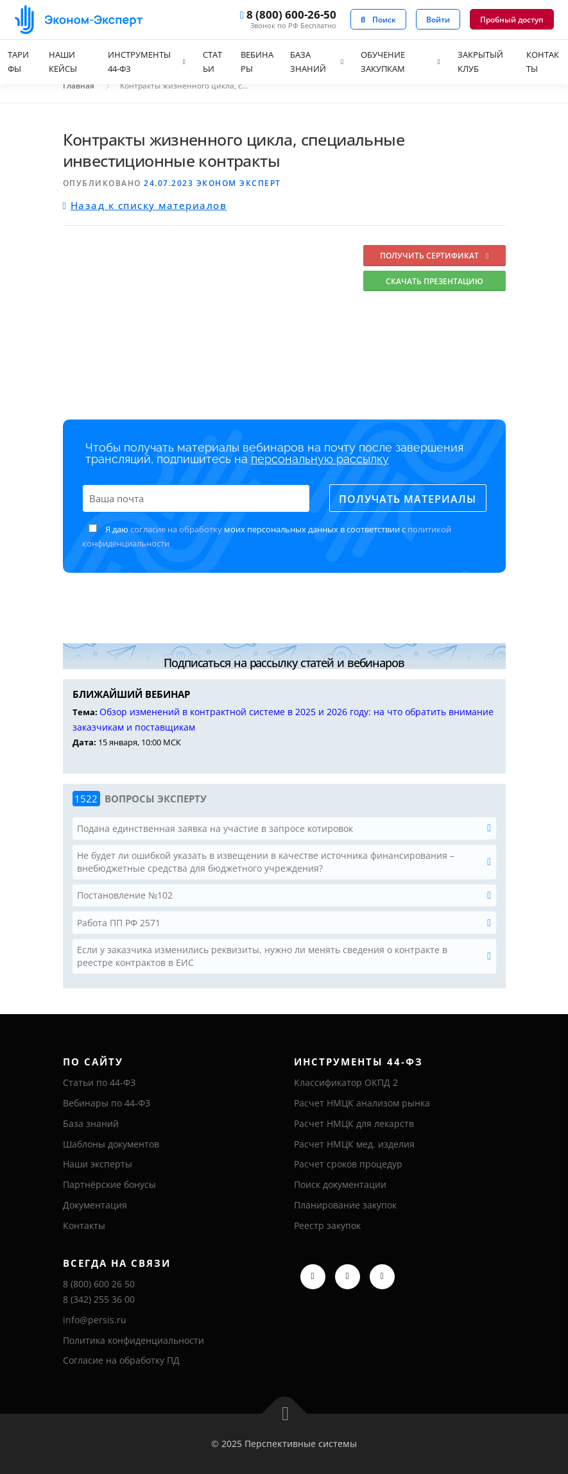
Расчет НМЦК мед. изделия (354, 1144)
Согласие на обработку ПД (121, 1360)
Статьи (212, 61)
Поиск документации (340, 1184)
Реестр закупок (327, 1225)
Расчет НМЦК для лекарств (354, 1123)
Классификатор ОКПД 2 (346, 1082)
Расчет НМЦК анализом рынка (362, 1103)
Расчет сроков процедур (348, 1164)
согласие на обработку (176, 529)
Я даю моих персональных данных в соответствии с (266, 536)
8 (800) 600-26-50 (288, 15)
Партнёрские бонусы (109, 1184)
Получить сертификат (434, 255)
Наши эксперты (97, 1164)
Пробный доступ (512, 19)
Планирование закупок (345, 1205)
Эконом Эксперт (238, 183)
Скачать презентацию (434, 281)
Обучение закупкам (383, 61)
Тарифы (18, 61)
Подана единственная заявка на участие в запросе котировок (215, 828)
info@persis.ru (94, 1320)
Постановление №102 (125, 895)
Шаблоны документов (111, 1144)
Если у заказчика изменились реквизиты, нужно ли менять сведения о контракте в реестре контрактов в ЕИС (262, 956)
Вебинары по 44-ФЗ (106, 1103)
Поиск (378, 19)
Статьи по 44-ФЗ (99, 1082)
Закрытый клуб (480, 61)
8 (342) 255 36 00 (99, 1299)
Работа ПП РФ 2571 (118, 923)
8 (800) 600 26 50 (99, 1284)
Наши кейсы (63, 61)
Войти (438, 19)
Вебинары (257, 61)
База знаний (308, 61)
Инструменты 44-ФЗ (139, 61)
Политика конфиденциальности (133, 1340)
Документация (95, 1205)
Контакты (84, 1225)
